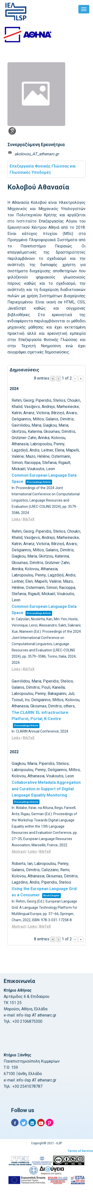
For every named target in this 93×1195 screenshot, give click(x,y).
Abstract (19, 852)
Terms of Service (80, 1151)
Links (16, 519)
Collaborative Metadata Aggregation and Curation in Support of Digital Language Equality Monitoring (46, 788)
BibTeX (28, 519)
